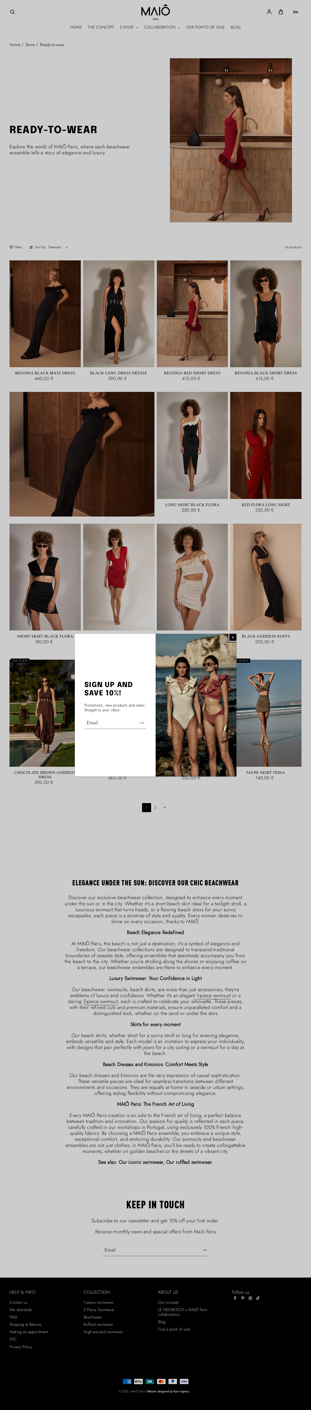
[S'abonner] (141, 723)
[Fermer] (232, 637)
